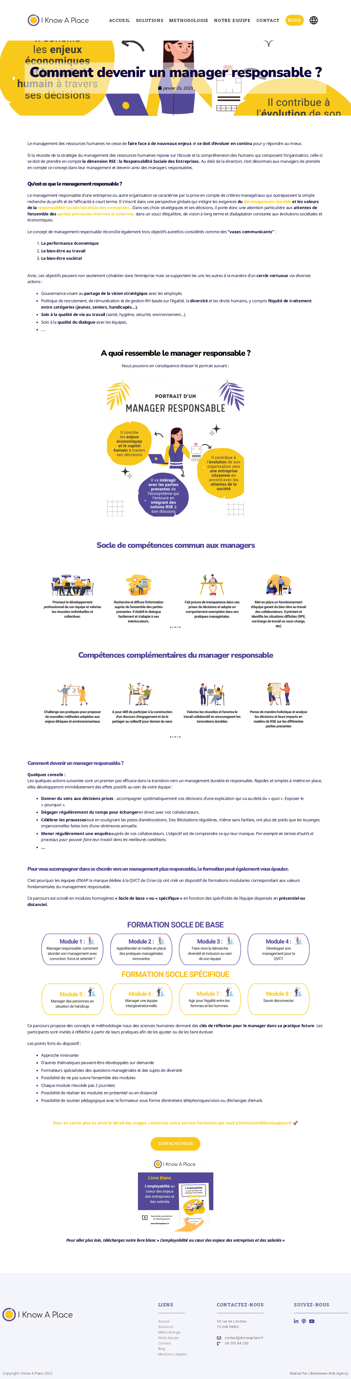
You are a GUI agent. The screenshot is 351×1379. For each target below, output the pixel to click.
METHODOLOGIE (188, 20)
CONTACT (267, 20)
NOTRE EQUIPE (231, 20)
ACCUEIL (118, 20)
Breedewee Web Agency (329, 1373)
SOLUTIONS (148, 20)
